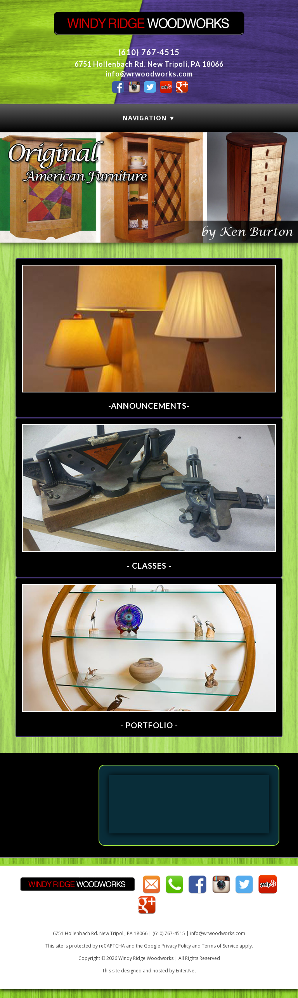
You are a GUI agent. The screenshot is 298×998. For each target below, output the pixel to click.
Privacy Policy (176, 945)
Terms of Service (220, 945)
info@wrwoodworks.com (149, 73)
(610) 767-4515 (149, 52)
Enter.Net (186, 970)
